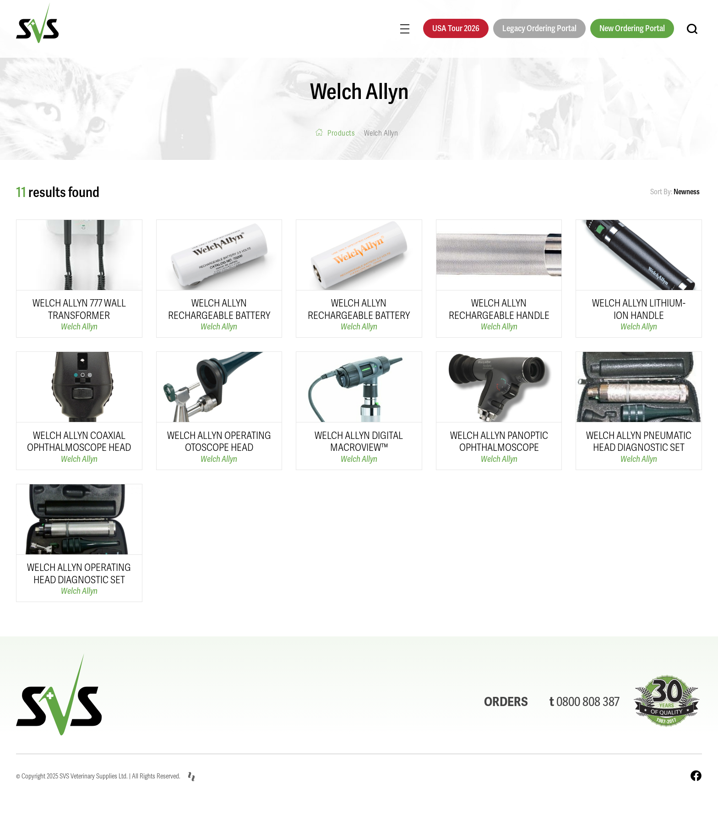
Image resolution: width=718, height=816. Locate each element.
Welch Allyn (79, 326)
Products (341, 133)
